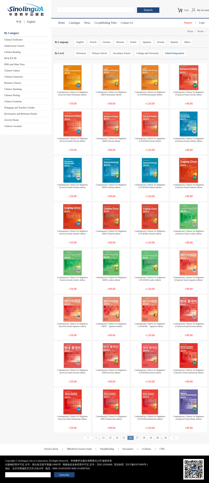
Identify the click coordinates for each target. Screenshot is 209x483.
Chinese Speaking (13, 89)
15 (123, 438)
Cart (186, 10)
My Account (203, 10)
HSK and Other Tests (14, 64)
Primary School (99, 53)
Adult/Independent (174, 53)
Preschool (81, 53)
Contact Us (127, 22)
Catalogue (74, 22)
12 (103, 438)
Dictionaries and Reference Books (20, 114)
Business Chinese (12, 83)
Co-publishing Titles (105, 22)
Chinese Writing (12, 95)
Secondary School (121, 53)
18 (144, 438)
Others (187, 42)
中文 (19, 21)
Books (201, 31)
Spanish (174, 42)
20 (157, 438)
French (93, 42)
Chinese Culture (12, 70)
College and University (148, 53)
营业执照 (119, 464)
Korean (160, 42)
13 (110, 438)
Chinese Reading (12, 52)
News (87, 22)
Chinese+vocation (13, 126)
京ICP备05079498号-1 (137, 464)
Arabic (133, 42)
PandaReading (107, 449)
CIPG (162, 449)
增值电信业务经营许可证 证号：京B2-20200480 (87, 464)
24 (165, 438)
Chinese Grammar (13, 101)
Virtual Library (51, 449)
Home (61, 22)
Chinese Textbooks (13, 39)
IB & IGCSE (10, 58)
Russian (120, 42)
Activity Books (11, 120)
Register (188, 22)
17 (137, 438)
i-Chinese (146, 449)
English (31, 21)
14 (117, 438)
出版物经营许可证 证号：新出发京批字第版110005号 (33, 464)
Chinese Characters (13, 76)
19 (151, 438)
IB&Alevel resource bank (79, 449)
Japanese (147, 42)
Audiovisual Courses (14, 46)
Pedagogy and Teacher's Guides (19, 107)
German (106, 42)
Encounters (127, 449)
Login (202, 22)
